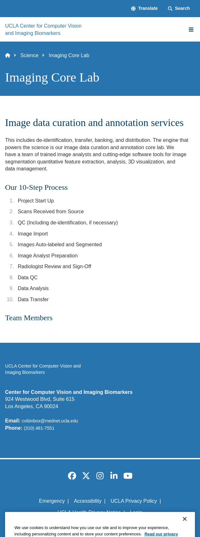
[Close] (185, 530)
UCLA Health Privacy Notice (89, 512)
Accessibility (88, 501)
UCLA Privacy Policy (133, 501)
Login (136, 512)
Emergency (52, 501)
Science (29, 55)
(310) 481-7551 (39, 428)
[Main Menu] (191, 29)
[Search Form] (179, 8)
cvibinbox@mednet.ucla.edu (50, 420)
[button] (144, 8)
